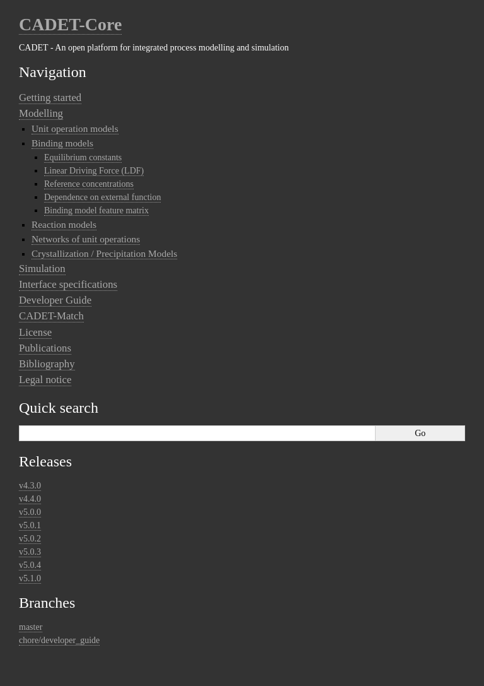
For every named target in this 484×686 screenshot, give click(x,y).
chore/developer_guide (59, 640)
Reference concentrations (89, 184)
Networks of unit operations (86, 239)
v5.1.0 (30, 578)
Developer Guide (55, 300)
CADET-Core (70, 24)
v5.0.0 (30, 512)
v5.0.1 (30, 525)
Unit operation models (75, 128)
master (30, 627)
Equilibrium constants (83, 157)
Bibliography (47, 364)
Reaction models (64, 224)
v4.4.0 (30, 499)
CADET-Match (51, 316)
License (35, 332)
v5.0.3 (30, 552)
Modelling (41, 113)
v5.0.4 (30, 565)
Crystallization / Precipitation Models (104, 253)
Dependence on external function (102, 197)
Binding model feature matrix (96, 210)
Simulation (42, 269)
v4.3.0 (30, 485)
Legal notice (45, 380)
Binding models (62, 143)
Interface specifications (68, 284)
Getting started (50, 97)
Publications (45, 348)
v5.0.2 (30, 538)
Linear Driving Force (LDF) (94, 170)
